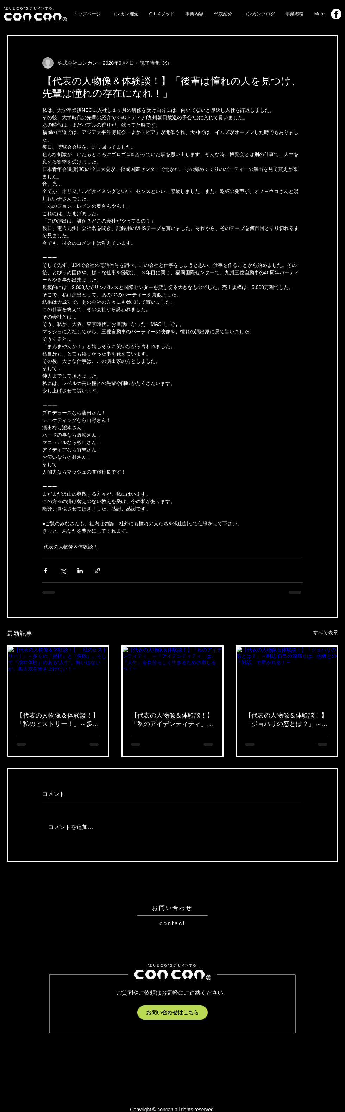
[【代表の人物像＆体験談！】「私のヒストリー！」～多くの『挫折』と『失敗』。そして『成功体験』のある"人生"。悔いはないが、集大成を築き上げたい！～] (58, 675)
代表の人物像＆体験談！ (71, 546)
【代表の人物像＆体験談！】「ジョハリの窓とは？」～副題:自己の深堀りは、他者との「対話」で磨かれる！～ (286, 720)
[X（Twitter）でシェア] (62, 570)
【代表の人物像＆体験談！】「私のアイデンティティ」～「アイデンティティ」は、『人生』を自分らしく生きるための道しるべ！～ (172, 720)
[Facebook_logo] (336, 14)
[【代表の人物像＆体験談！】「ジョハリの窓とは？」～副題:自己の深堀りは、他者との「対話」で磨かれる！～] (287, 675)
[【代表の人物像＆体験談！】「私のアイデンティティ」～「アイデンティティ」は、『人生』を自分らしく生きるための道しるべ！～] (173, 675)
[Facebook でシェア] (45, 570)
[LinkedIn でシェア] (80, 570)
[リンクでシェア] (97, 570)
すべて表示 (325, 632)
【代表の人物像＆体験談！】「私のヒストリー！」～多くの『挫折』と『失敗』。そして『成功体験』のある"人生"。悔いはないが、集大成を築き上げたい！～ (58, 720)
